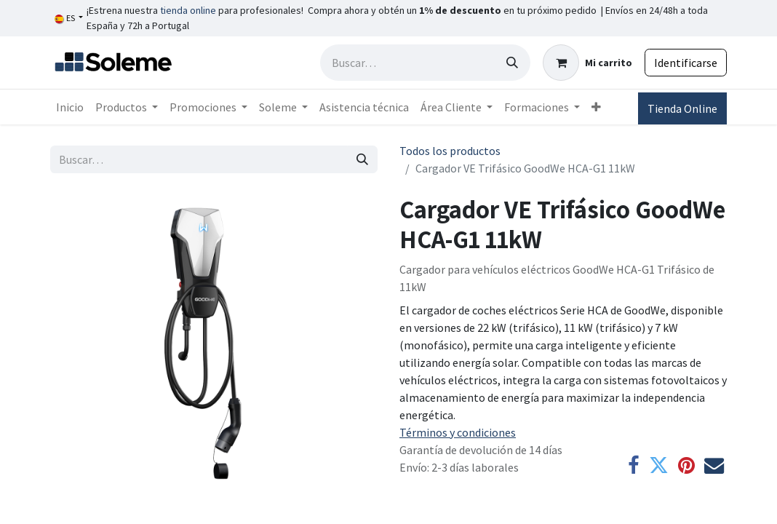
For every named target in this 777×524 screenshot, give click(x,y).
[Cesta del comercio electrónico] (587, 62)
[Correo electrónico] (714, 465)
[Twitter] (659, 465)
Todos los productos (450, 150)
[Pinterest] (686, 465)
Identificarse (685, 62)
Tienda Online (682, 108)
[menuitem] (69, 107)
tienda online (188, 10)
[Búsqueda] (512, 62)
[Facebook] (633, 465)
